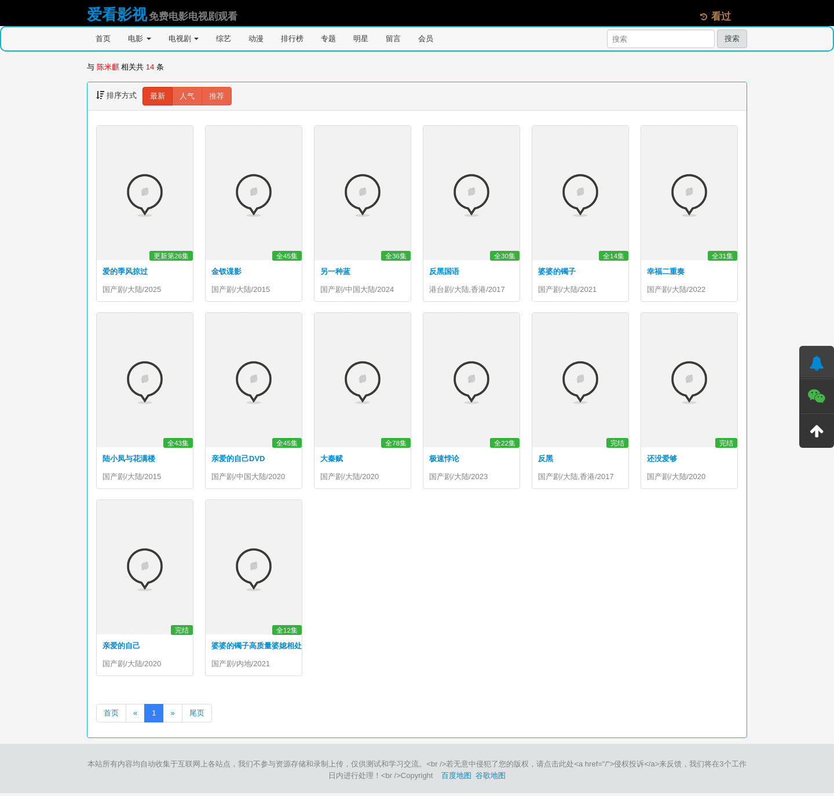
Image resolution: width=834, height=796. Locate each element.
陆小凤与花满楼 (129, 459)
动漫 (256, 38)
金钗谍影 (226, 271)
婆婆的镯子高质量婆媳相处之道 (264, 648)
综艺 (223, 38)
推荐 (216, 96)
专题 (328, 38)
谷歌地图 (490, 778)
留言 (393, 38)
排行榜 (292, 38)
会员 (425, 38)
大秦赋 (331, 459)
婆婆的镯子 (557, 271)
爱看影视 (117, 14)
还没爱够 (662, 459)
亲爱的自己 (121, 648)
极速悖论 (444, 459)
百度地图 (456, 778)
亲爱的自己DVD (238, 459)
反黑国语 (444, 271)
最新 (157, 96)
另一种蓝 (335, 271)
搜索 (732, 38)
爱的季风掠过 (125, 271)
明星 (360, 38)
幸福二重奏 (666, 271)
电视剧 (184, 38)
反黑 (545, 459)
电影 (139, 38)
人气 (187, 96)
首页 (103, 38)
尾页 (196, 715)
